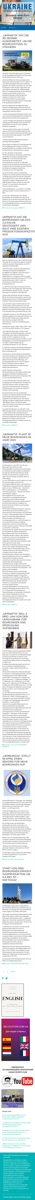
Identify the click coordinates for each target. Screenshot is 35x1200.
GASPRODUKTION (16, 963)
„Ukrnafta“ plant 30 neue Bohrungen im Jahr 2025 (16, 437)
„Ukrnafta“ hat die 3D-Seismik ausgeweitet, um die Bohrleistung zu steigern (17, 41)
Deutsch (12, 27)
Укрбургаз (21, 859)
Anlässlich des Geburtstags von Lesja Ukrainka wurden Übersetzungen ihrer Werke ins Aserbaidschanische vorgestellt (15, 1132)
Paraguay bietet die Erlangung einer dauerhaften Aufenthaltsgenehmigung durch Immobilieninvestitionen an (16, 1124)
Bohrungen (14, 208)
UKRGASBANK (22, 745)
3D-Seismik (7, 208)
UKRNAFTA (21, 208)
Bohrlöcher (7, 859)
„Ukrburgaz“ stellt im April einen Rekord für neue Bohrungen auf (16, 760)
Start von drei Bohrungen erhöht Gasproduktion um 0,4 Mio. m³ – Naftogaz (16, 874)
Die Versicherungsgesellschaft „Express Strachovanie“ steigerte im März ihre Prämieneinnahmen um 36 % (14, 1117)
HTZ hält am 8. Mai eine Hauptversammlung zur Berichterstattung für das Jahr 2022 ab (16, 1139)
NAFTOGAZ (25, 963)
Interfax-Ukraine (25, 1197)
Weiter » (13, 971)
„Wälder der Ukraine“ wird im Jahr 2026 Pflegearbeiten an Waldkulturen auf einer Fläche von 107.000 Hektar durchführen (16, 1145)
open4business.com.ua (11, 1197)
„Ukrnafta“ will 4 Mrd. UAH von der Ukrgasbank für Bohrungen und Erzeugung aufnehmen (15, 621)
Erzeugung (14, 745)
